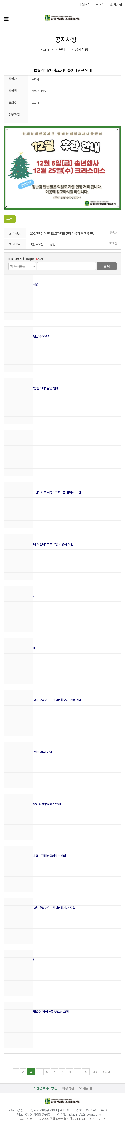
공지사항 (81, 49)
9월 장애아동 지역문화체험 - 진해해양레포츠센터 (35, 856)
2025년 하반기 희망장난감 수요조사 (27, 336)
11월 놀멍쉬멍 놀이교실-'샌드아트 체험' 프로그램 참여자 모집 (42, 492)
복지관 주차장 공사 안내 (19, 959)
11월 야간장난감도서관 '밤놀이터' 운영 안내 (31, 388)
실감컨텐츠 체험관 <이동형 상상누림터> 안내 (32, 804)
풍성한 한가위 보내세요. (19, 596)
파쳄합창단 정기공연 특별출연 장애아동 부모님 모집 (36, 1011)
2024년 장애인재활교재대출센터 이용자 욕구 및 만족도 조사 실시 (65, 233)
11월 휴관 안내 (13, 440)
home (83, 5)
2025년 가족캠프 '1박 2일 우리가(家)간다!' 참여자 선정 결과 (43, 700)
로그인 (99, 5)
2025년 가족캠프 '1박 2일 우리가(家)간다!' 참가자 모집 (39, 908)
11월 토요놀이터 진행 (42, 244)
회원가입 (116, 5)
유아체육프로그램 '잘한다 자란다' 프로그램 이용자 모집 (38, 544)
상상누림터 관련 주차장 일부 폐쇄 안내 (28, 752)
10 (85, 1072)
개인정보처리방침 (45, 1088)
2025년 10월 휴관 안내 (19, 648)
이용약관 (68, 1088)
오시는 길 (85, 1088)
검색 (106, 266)
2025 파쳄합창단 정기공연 (21, 284)
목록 (9, 219)
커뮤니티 (62, 49)
